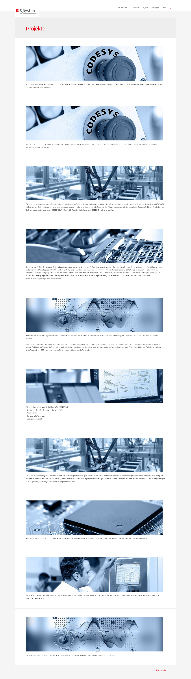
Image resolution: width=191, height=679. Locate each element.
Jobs (164, 8)
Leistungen (155, 8)
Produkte (135, 8)
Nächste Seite (161, 670)
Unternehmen (122, 8)
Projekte (145, 8)
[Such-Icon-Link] (170, 8)
